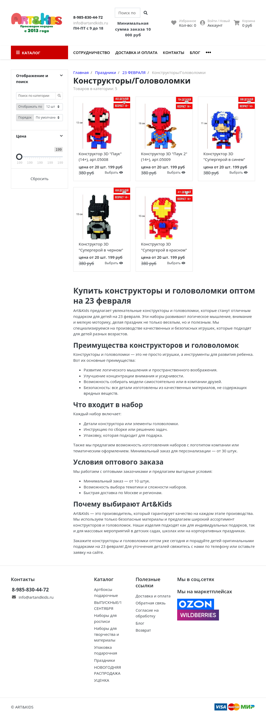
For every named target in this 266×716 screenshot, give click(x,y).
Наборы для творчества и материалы (106, 634)
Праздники (104, 660)
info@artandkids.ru (90, 22)
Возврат (143, 630)
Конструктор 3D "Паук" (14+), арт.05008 (100, 156)
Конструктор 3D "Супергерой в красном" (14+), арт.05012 (164, 247)
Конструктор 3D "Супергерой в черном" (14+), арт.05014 (101, 247)
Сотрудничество (91, 52)
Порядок (25, 117)
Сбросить (39, 178)
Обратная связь (150, 602)
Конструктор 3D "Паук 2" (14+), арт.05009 (164, 156)
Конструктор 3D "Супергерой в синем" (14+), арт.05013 (224, 157)
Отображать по (30, 106)
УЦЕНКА (101, 680)
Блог (195, 52)
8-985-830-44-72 (88, 17)
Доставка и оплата (136, 52)
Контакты (173, 52)
